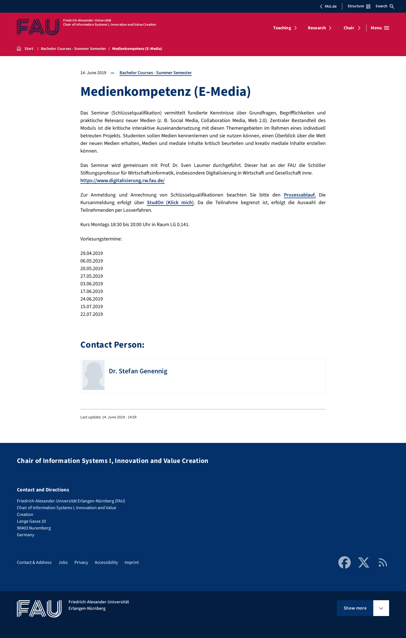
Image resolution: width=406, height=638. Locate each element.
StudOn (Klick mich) (170, 202)
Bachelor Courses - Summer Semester (156, 73)
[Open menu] (380, 28)
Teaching (282, 28)
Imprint (132, 562)
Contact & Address (34, 562)
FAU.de (328, 6)
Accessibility (106, 562)
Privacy (81, 562)
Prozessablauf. (300, 194)
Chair (349, 28)
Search (385, 6)
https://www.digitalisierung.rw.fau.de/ (122, 180)
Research (317, 28)
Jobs (63, 562)
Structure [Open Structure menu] (359, 6)
